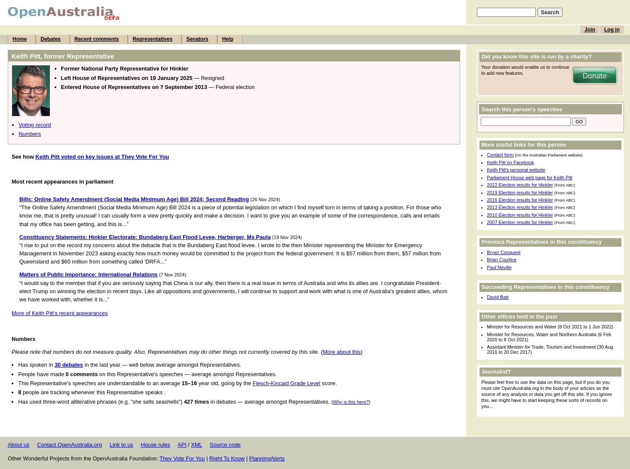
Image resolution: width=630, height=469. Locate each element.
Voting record (34, 125)
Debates (50, 39)
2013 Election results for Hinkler (520, 207)
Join (589, 30)
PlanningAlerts (267, 458)
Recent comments (96, 39)
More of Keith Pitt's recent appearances (60, 313)
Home (19, 39)
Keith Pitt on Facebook (510, 162)
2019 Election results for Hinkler (520, 192)
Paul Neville (499, 267)
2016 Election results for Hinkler (520, 199)
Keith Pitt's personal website (516, 169)
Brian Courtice (501, 259)
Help (227, 39)
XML (196, 444)
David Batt (497, 297)
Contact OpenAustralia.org (69, 444)
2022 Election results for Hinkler (520, 184)
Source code (225, 444)
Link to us (121, 444)
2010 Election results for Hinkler (520, 215)
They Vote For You (182, 458)
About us (19, 444)
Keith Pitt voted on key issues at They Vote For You (102, 156)
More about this (341, 352)
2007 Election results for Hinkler (520, 222)
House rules (155, 444)
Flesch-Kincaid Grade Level (286, 383)
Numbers (29, 134)
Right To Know (227, 458)
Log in (612, 30)
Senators (197, 39)
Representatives (152, 39)
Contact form (500, 154)
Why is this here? (351, 402)
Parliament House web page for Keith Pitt (529, 177)
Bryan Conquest (503, 252)
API (182, 444)
